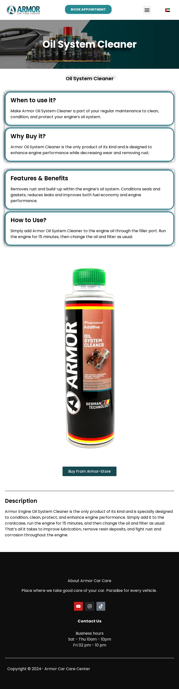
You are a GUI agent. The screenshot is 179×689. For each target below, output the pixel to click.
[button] (147, 10)
